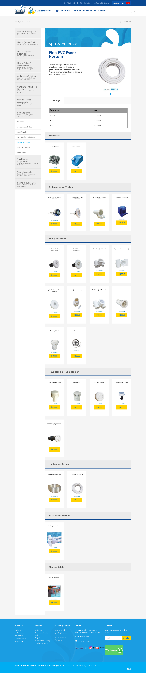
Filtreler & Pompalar (28, 33)
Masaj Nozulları (22, 132)
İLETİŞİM (101, 11)
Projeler (37, 638)
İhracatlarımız (19, 636)
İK (95, 11)
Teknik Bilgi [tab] (54, 100)
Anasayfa (18, 22)
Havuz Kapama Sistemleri (28, 53)
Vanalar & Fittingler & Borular (28, 89)
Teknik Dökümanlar (103, 3)
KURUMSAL (65, 11)
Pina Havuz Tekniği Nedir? (41, 634)
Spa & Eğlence (28, 114)
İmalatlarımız (19, 633)
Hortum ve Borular (23, 142)
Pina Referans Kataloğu (43, 641)
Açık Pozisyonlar (60, 630)
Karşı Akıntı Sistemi (23, 147)
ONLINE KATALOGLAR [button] (43, 11)
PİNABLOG (71, 3)
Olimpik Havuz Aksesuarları (28, 102)
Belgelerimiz (87, 3)
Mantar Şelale (21, 152)
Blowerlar (20, 122)
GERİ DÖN (126, 21)
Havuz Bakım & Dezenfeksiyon (28, 65)
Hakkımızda (19, 630)
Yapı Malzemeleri (28, 173)
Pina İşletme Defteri (41, 643)
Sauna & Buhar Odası (28, 184)
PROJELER (87, 11)
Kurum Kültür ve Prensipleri (60, 639)
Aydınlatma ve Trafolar (25, 127)
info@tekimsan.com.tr (82, 637)
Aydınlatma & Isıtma (28, 77)
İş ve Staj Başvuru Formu (61, 634)
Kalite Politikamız (21, 638)
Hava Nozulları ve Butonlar (26, 137)
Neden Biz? (39, 630)
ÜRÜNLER (77, 11)
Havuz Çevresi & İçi (28, 43)
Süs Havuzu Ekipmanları (28, 161)
